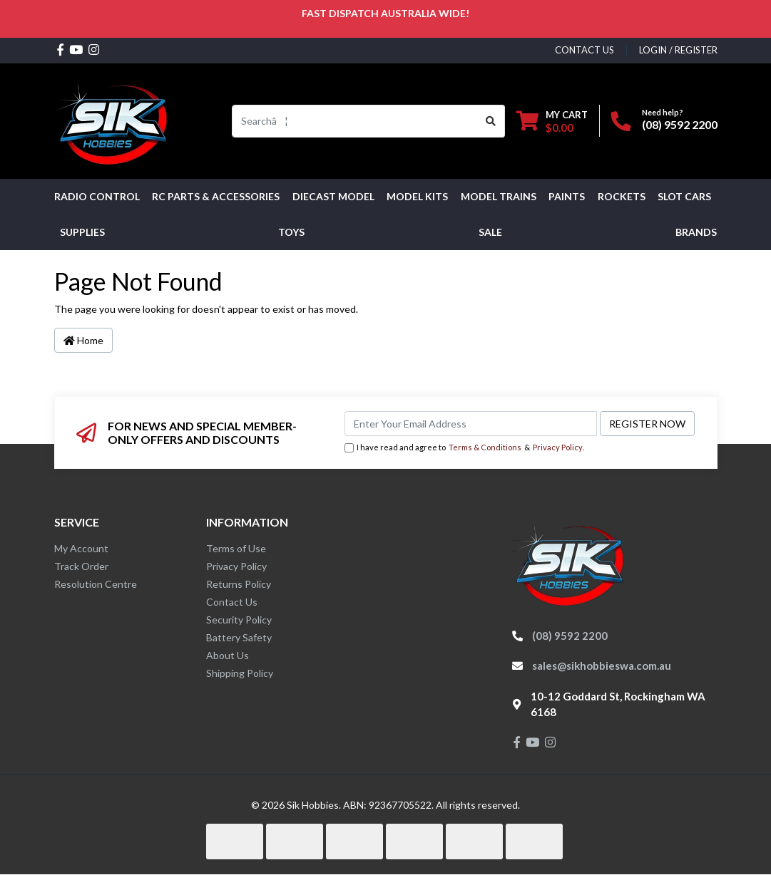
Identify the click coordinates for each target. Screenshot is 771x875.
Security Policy (239, 619)
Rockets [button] (621, 196)
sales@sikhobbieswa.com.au (601, 665)
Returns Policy (238, 584)
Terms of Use (236, 548)
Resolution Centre (95, 584)
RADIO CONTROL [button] (97, 196)
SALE (490, 232)
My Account (81, 548)
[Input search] (355, 121)
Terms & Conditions (485, 447)
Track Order (81, 566)
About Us (227, 655)
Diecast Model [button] (333, 196)
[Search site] (491, 121)
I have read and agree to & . (464, 448)
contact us (584, 50)
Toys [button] (291, 232)
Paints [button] (566, 196)
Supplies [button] (82, 232)
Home (83, 340)
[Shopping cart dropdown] (552, 121)
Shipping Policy (239, 673)
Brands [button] (696, 232)
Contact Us (231, 602)
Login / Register (678, 50)
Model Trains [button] (498, 196)
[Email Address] (470, 423)
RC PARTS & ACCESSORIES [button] (216, 196)
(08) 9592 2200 (680, 124)
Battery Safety (239, 637)
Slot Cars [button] (684, 196)
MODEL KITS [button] (417, 196)
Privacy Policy (558, 447)
